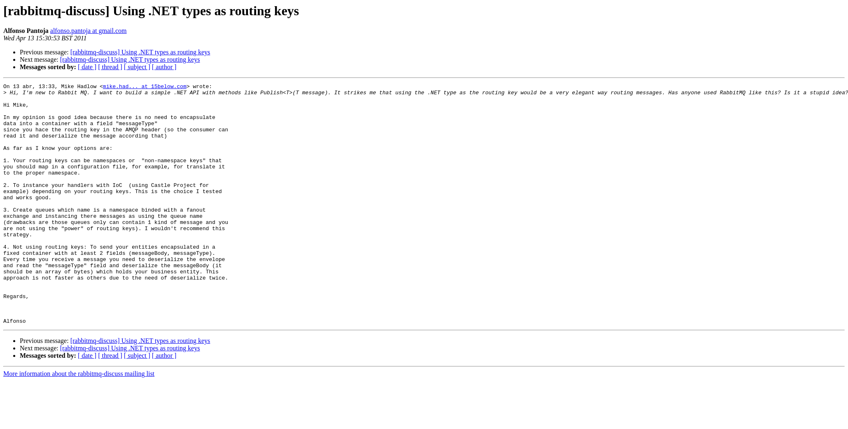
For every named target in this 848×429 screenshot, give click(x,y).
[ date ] (87, 66)
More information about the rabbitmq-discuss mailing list (78, 421)
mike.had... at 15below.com (145, 87)
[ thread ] (110, 66)
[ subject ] (137, 66)
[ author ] (164, 66)
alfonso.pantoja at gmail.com (88, 30)
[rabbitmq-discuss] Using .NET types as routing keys (140, 52)
